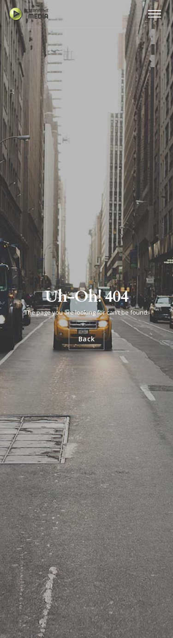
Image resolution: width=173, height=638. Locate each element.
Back (86, 338)
